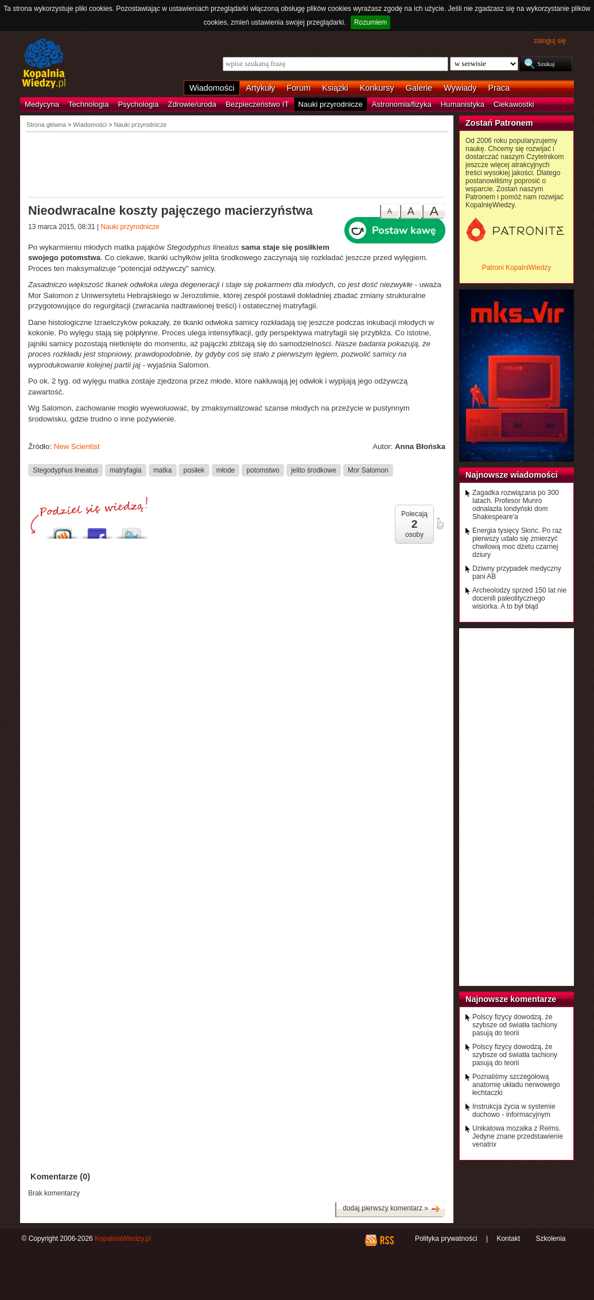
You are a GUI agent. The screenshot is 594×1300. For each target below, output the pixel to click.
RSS (386, 1240)
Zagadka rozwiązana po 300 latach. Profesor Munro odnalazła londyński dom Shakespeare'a (515, 505)
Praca (499, 87)
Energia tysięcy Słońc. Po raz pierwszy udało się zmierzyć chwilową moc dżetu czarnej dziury (517, 543)
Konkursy (377, 87)
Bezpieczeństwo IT (257, 104)
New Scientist (77, 446)
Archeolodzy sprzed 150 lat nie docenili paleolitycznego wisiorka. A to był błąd (519, 598)
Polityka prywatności (446, 1239)
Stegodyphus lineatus (65, 470)
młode (225, 470)
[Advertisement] (237, 163)
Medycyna (42, 104)
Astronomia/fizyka (402, 104)
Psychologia (138, 104)
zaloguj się (550, 41)
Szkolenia (550, 1239)
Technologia (88, 104)
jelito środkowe (313, 470)
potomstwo (262, 470)
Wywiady (460, 87)
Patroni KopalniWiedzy (517, 268)
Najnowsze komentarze (510, 999)
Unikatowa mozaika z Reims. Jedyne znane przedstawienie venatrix (517, 1136)
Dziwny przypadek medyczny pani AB (516, 572)
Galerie (419, 87)
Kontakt (508, 1239)
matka (162, 470)
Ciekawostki (514, 104)
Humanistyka (462, 104)
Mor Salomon (368, 470)
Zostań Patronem (499, 122)
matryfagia (125, 470)
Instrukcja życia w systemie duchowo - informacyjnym (514, 1110)
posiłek (194, 470)
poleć (439, 524)
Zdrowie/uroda (192, 104)
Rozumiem (370, 22)
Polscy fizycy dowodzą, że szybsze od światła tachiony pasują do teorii (514, 1025)
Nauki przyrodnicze (330, 104)
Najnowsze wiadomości (511, 474)
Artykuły (260, 87)
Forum (299, 87)
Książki (335, 87)
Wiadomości (211, 87)
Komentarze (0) (60, 1176)
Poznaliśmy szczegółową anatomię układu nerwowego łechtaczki (516, 1085)
